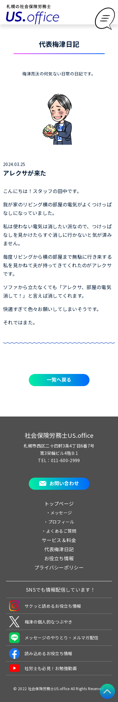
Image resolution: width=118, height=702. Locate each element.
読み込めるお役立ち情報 (40, 653)
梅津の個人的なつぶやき (40, 621)
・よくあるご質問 (59, 531)
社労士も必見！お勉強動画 (43, 668)
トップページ (59, 503)
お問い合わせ (64, 483)
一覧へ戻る (59, 379)
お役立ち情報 (59, 558)
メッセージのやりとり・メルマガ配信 (53, 637)
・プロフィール (59, 522)
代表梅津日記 (59, 549)
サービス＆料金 (59, 540)
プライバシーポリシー (59, 567)
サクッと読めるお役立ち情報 (45, 605)
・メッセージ (59, 513)
